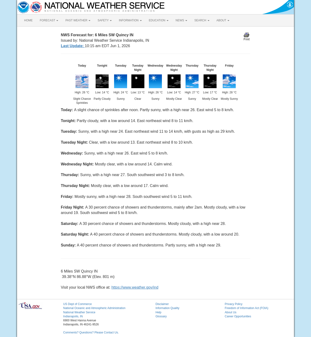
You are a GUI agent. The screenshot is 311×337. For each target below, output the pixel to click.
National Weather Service (79, 312)
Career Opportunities (238, 316)
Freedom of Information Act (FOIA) (246, 308)
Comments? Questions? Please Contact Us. (91, 332)
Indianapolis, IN (73, 316)
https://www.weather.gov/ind (134, 287)
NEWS (181, 20)
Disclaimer (162, 304)
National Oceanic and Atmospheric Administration (94, 308)
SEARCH (201, 20)
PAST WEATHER (77, 20)
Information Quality (167, 308)
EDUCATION (159, 20)
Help (158, 312)
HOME (28, 20)
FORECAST (49, 20)
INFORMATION (130, 20)
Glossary (161, 316)
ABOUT (223, 20)
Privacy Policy (234, 304)
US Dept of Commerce (77, 304)
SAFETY (105, 20)
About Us (230, 312)
